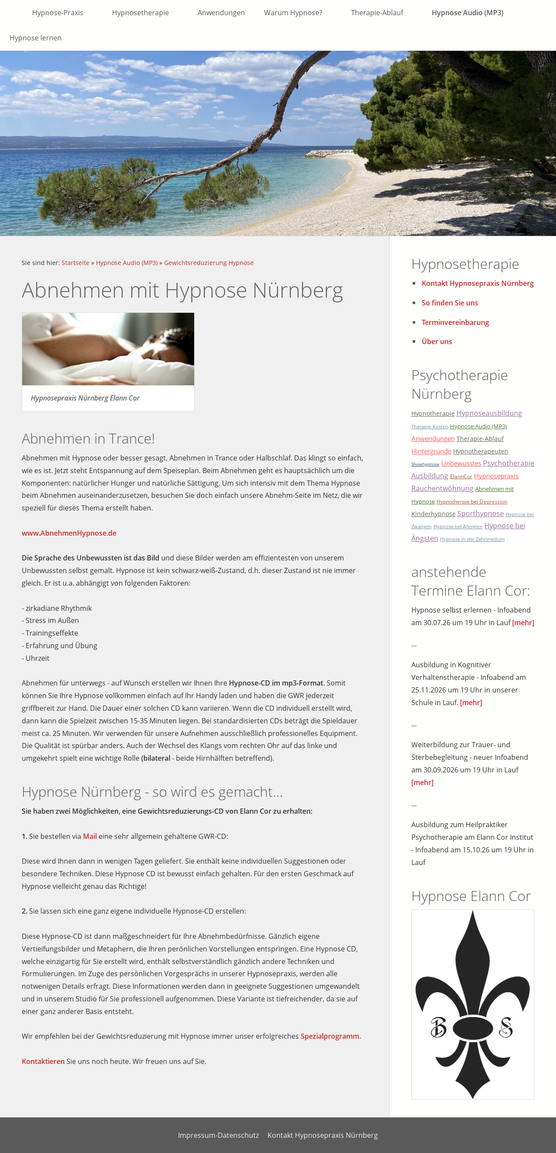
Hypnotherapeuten (480, 451)
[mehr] (523, 622)
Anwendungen (433, 438)
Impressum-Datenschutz (218, 1135)
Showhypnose (425, 464)
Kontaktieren (43, 1061)
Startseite (75, 262)
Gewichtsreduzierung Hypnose (209, 262)
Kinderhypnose (433, 514)
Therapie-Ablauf (480, 438)
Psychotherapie (508, 463)
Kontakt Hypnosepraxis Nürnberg (478, 283)
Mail (90, 836)
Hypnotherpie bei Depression (472, 501)
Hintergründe (431, 451)
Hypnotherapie (433, 413)
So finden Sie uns (450, 303)
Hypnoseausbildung (489, 413)
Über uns (437, 341)
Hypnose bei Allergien (458, 526)
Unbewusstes (461, 463)
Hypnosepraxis (496, 475)
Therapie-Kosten (429, 426)
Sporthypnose (480, 513)
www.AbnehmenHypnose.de (69, 533)
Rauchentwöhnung (442, 488)
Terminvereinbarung (455, 322)
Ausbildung (429, 475)
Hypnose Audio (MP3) (127, 262)
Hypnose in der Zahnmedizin (472, 539)
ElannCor (461, 476)
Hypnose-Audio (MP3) (478, 426)
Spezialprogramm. (331, 1036)
